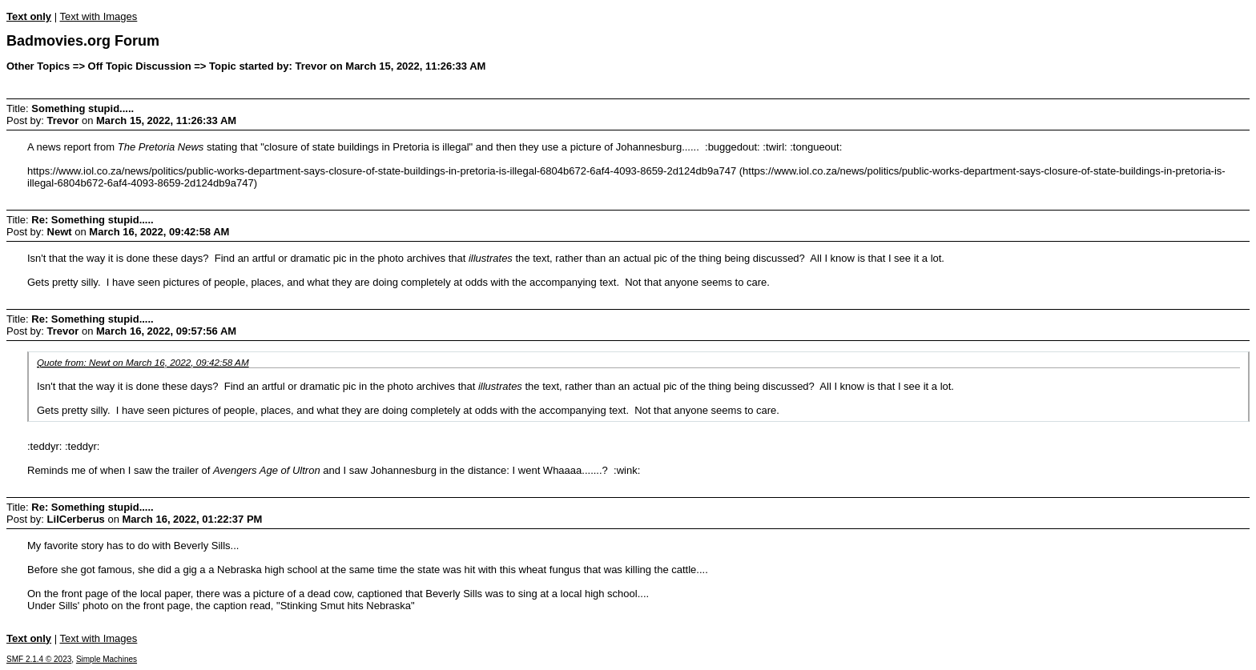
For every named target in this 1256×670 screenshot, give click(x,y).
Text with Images (98, 16)
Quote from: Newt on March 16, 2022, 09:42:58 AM (143, 362)
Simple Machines (106, 659)
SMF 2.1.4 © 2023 (38, 659)
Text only (28, 16)
